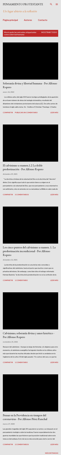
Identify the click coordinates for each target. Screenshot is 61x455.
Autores (28, 20)
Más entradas (51, 453)
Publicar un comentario (26, 112)
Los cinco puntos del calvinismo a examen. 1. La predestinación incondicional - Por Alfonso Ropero (29, 251)
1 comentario (21, 280)
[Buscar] (51, 4)
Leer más (54, 112)
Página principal (10, 20)
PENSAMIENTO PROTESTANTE (23, 4)
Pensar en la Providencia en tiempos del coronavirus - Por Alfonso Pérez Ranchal (25, 417)
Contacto (42, 20)
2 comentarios (22, 444)
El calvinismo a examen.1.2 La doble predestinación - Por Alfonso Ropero (23, 167)
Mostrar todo (49, 32)
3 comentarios (22, 195)
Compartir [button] (8, 112)
